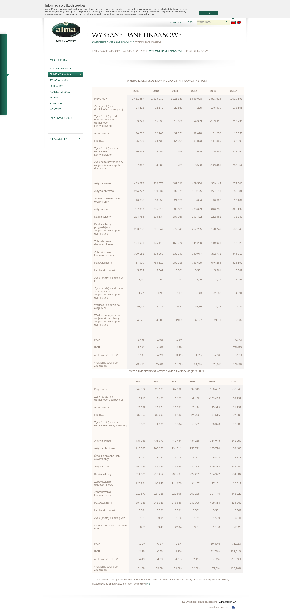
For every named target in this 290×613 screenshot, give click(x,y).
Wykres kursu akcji (135, 51)
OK (208, 13)
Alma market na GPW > (122, 42)
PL (233, 22)
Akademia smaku (60, 91)
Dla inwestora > (100, 42)
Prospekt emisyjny (196, 51)
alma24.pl (56, 103)
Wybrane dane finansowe (165, 51)
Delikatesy (56, 86)
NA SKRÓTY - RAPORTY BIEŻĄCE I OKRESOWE (5, 74)
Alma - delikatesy (66, 31)
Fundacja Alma (65, 74)
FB (233, 607)
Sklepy (54, 97)
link (148, 583)
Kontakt (55, 109)
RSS (190, 22)
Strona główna (60, 68)
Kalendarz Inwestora (106, 51)
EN (239, 22)
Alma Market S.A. (228, 602)
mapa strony (176, 22)
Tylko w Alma (59, 80)
